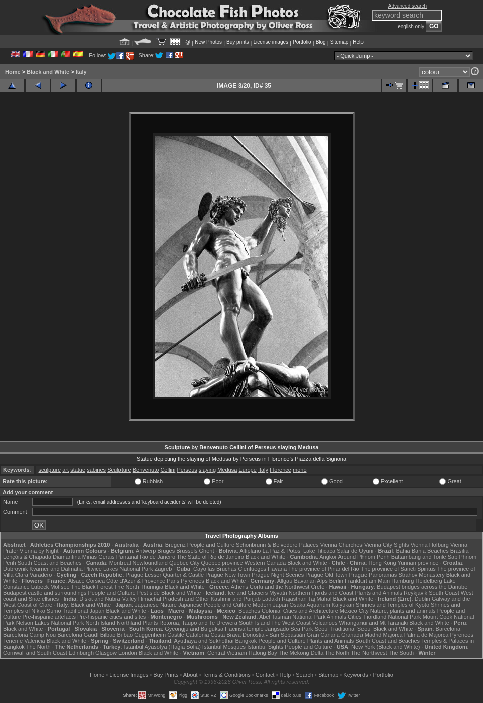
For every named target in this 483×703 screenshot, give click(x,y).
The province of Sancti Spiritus (398, 569)
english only (411, 26)
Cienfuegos (252, 569)
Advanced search (407, 6)
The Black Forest (92, 587)
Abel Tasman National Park (292, 617)
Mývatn (278, 593)
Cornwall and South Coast (35, 653)
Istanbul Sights (265, 647)
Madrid (373, 635)
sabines (96, 470)
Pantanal (127, 557)
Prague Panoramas (373, 575)
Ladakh (271, 599)
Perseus (187, 470)
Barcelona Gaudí (78, 635)
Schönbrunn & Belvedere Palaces (277, 545)
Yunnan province (417, 563)
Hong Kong (382, 563)
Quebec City (184, 563)
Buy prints (237, 42)
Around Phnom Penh (364, 557)
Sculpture (119, 470)
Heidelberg (429, 581)
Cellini (167, 470)
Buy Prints (165, 675)
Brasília (459, 551)
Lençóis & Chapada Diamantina (42, 557)
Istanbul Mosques (224, 647)
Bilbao (108, 635)
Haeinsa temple (244, 629)
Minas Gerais (98, 557)
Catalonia (197, 635)
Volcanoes (325, 623)
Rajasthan (294, 599)
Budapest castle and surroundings (44, 593)
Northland (129, 623)
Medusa (227, 470)
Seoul (322, 629)
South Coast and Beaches (50, 563)
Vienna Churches (341, 545)
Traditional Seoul (351, 629)
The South (401, 653)
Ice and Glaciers (248, 593)
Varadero (41, 575)
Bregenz (175, 545)
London (127, 653)
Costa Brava (225, 635)
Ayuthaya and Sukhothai (203, 641)
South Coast (444, 593)
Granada (352, 635)
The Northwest (369, 653)
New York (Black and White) (385, 647)
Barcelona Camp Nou (29, 635)
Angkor (328, 557)
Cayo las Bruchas (214, 569)
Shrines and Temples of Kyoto (392, 605)
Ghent (206, 551)
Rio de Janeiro (157, 557)
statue (77, 470)
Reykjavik (415, 593)
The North (126, 587)
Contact (265, 675)
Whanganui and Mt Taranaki (373, 623)
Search (304, 675)
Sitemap (339, 42)
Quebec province (222, 563)
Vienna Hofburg (430, 545)
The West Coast (291, 623)
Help (358, 42)
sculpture (50, 470)
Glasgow (106, 653)
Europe (247, 470)
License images (271, 42)
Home (13, 72)
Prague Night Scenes (278, 575)
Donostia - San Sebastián (274, 635)
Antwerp (146, 551)
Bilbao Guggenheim (141, 635)
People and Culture (210, 545)
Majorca (393, 635)
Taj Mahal (319, 599)
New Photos (208, 42)
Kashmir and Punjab (236, 599)
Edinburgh (81, 653)
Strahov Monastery (421, 575)
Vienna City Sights (386, 545)
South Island (254, 623)
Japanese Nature (156, 605)
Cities (355, 617)
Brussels (186, 551)
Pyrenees (192, 581)
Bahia (403, 551)
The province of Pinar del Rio (323, 569)
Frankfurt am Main (367, 581)
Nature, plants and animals (403, 611)
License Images (128, 675)
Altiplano (250, 551)
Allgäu (285, 581)
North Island (100, 623)
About (190, 675)
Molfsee (60, 587)
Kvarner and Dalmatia (56, 569)
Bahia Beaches (430, 551)
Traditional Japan (83, 611)
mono (300, 470)
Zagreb (163, 569)
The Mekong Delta (301, 653)
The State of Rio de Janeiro (210, 557)
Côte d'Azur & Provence (135, 581)
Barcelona (448, 629)
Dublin (422, 599)
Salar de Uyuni (355, 551)
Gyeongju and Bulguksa (194, 629)
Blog (321, 42)
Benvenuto (146, 470)
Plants (150, 623)
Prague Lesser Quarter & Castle (165, 575)
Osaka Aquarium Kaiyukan (321, 605)
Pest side (148, 593)
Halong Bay (263, 653)
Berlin (336, 581)
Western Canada (265, 563)
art (65, 470)
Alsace (76, 581)
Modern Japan (270, 605)
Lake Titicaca (319, 551)
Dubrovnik (15, 569)
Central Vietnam (227, 653)
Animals (336, 617)
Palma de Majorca (426, 635)
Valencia (34, 641)
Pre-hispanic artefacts (49, 617)
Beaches (249, 611)
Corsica (95, 581)
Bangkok (246, 641)
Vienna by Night (39, 551)
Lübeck (40, 587)
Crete (317, 587)
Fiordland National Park (392, 617)
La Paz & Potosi (282, 551)
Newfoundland (149, 563)
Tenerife (13, 641)
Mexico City (354, 611)
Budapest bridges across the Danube (422, 587)
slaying (207, 470)
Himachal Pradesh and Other (173, 599)
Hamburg (402, 581)
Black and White (48, 72)
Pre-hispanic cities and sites (111, 617)
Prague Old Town (326, 575)
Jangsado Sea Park (289, 629)
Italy (81, 72)
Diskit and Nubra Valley (108, 599)
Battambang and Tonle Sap (424, 557)
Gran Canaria (323, 635)
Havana (277, 569)
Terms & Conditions (226, 675)
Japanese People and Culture (214, 605)
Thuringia (151, 587)
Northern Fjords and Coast (321, 593)
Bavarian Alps (310, 581)
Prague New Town (227, 575)
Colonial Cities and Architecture (300, 611)
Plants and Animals (378, 593)
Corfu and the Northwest (279, 587)
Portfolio (302, 42)
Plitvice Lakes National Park (118, 569)
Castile (175, 635)
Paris (173, 581)
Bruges (166, 551)
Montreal (120, 563)
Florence (280, 470)
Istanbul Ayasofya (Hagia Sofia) (162, 647)
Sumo (54, 611)
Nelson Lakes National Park (50, 623)
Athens (239, 587)
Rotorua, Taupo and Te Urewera (198, 623)
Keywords (355, 675)
